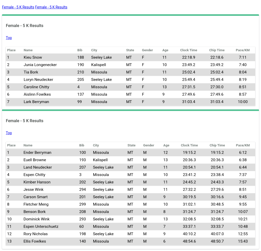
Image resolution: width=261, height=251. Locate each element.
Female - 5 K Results (18, 7)
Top (9, 38)
